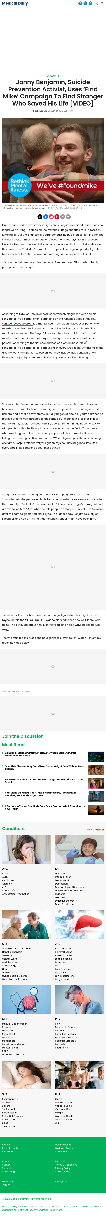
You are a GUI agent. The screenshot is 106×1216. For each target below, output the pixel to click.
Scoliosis (7, 1102)
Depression (61, 883)
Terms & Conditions (66, 1164)
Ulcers (58, 1099)
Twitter (6, 1184)
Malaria (6, 1027)
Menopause (8, 1041)
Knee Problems (63, 955)
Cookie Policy (62, 1171)
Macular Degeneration (14, 1023)
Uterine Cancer (63, 1102)
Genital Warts (9, 958)
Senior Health (9, 1109)
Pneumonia (61, 1047)
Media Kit (60, 1161)
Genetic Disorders (12, 952)
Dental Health (62, 880)
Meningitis (8, 1037)
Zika (57, 1123)
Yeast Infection (63, 1119)
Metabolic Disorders (13, 1054)
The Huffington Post (86, 409)
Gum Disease (9, 972)
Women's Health (64, 1116)
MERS (5, 1051)
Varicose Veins (63, 1105)
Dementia (60, 873)
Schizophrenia (10, 1099)
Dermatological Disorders (69, 887)
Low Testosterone (65, 976)
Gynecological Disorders (16, 976)
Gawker (24, 314)
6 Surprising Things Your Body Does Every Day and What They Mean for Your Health (45, 807)
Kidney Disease (63, 952)
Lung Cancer (62, 979)
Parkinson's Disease (66, 1037)
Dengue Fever (63, 877)
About (5, 1161)
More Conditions (95, 830)
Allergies (7, 883)
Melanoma (8, 1030)
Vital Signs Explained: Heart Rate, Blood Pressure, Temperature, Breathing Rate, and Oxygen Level (41, 794)
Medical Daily (15, 3)
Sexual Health (9, 1112)
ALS (4, 887)
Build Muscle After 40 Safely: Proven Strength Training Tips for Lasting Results (44, 781)
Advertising (8, 1171)
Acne (5, 873)
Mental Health (10, 1047)
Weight (59, 1112)
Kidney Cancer (63, 948)
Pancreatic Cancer (65, 1027)
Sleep (5, 1123)
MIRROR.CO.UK (34, 620)
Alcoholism (8, 880)
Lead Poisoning (63, 958)
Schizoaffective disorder (17, 323)
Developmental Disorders (69, 890)
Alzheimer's (8, 890)
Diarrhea (60, 897)
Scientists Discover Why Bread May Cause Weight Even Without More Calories (44, 768)
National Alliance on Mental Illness (56, 343)
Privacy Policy (62, 1168)
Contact (6, 1164)
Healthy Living (63, 1144)
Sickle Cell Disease (12, 1116)
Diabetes (60, 894)
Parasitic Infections (66, 1034)
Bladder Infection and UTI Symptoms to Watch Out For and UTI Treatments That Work (40, 754)
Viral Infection (63, 1109)
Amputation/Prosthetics (15, 894)
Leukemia (60, 962)
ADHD (5, 877)
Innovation (8, 1151)
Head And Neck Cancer (15, 979)
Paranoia (60, 1030)
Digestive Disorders (66, 900)
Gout (5, 969)
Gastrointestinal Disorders (16, 948)
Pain (57, 1023)
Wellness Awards (64, 1148)
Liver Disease (62, 969)
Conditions (14, 828)
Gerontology (9, 965)
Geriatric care (10, 962)
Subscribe (7, 1168)
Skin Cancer (9, 1119)
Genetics (7, 955)
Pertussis (60, 1044)
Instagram (61, 1181)
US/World (53, 76)
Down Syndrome (64, 904)
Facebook (7, 1181)
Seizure (6, 1105)
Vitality (6, 1144)
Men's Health (9, 1034)
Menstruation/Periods (14, 1044)
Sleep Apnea (9, 1126)
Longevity (60, 972)
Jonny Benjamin (61, 225)
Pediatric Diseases (65, 1041)
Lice (57, 965)
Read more (56, 1210)
